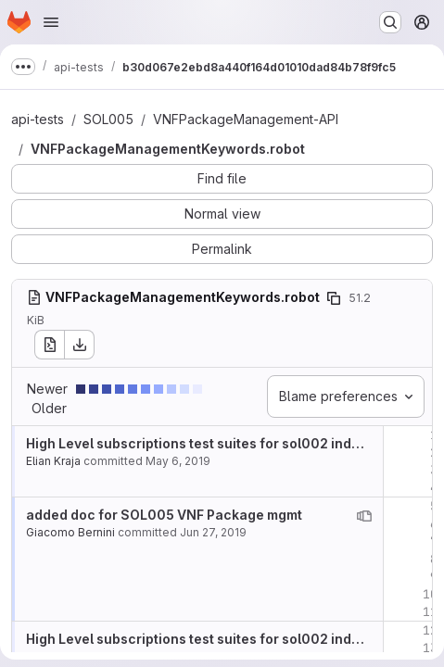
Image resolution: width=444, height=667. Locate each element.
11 (430, 612)
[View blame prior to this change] (364, 516)
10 (430, 594)
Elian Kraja (53, 461)
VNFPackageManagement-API (245, 119)
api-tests (37, 119)
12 (430, 630)
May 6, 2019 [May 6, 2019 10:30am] (178, 461)
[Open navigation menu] (51, 22)
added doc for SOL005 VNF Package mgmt (164, 514)
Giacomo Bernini (70, 532)
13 (430, 648)
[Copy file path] (334, 298)
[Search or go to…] (390, 22)
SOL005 (108, 119)
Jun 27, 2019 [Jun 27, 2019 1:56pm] (213, 532)
